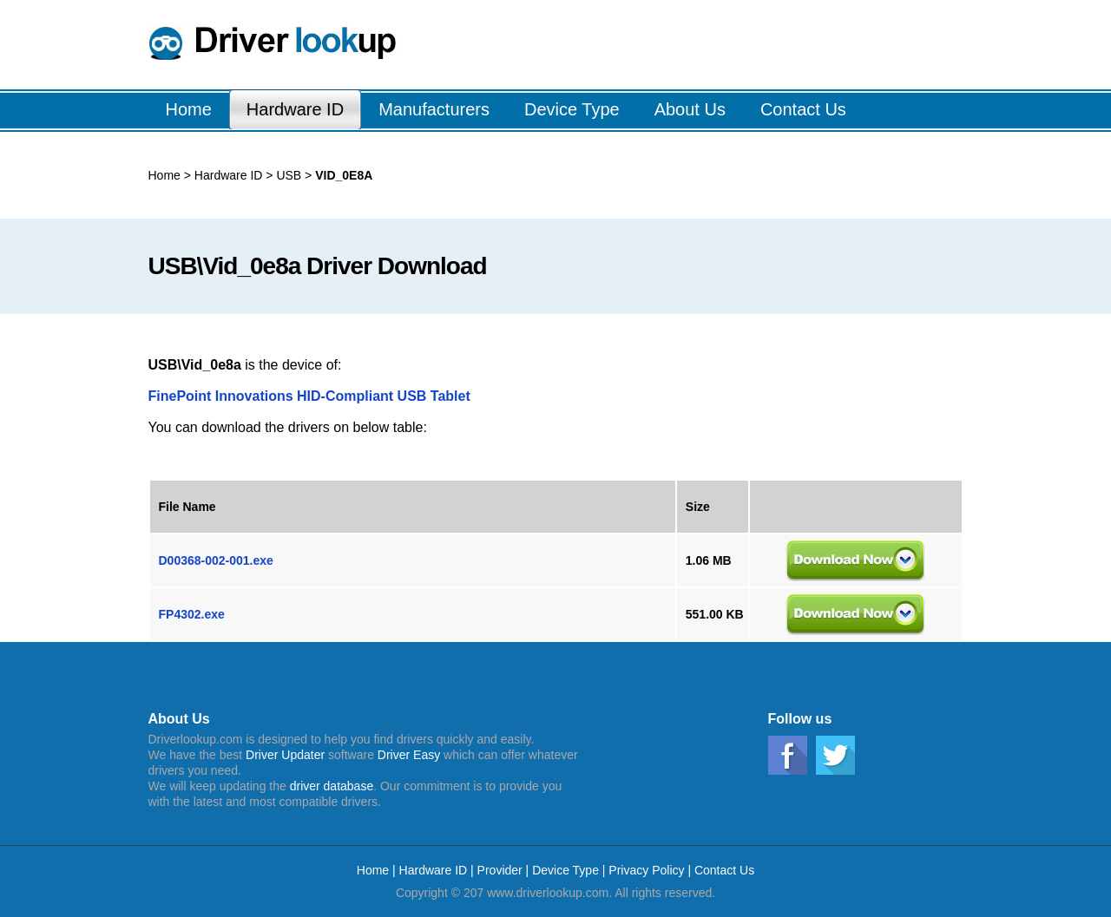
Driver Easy (409, 755)
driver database (332, 786)
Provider (500, 870)
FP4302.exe (192, 614)
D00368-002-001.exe (216, 560)
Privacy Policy (646, 870)
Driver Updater (285, 755)
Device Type (565, 870)
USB (287, 175)
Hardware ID (228, 175)
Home (164, 175)
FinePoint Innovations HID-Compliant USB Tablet (309, 396)
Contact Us (724, 870)
